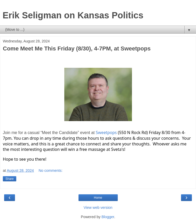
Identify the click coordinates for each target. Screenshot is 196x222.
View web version (98, 207)
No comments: (50, 170)
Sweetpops (106, 132)
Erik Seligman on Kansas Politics (73, 15)
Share (9, 179)
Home (98, 197)
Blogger (107, 217)
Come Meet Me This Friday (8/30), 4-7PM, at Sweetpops (77, 48)
